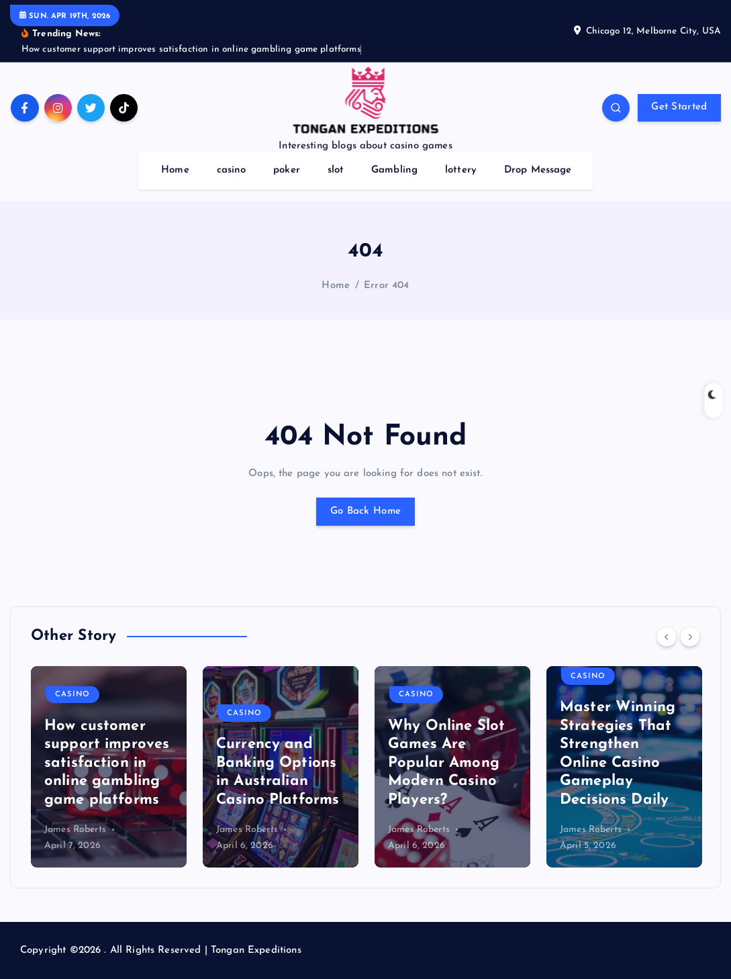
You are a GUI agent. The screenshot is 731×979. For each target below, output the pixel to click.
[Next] (690, 636)
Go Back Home (365, 511)
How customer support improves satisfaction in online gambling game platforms (106, 763)
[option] (109, 767)
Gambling (394, 170)
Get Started (679, 107)
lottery (461, 170)
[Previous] (666, 636)
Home (175, 170)
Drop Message (538, 170)
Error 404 (386, 286)
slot (336, 170)
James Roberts (75, 830)
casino (231, 170)
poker (286, 170)
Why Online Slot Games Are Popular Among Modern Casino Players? (446, 763)
